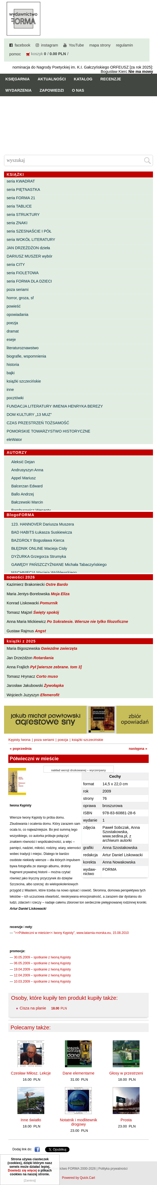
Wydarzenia (18, 90)
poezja (12, 323)
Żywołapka (54, 685)
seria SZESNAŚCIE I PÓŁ (29, 231)
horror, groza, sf (20, 298)
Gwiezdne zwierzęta (59, 648)
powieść (14, 306)
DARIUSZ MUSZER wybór (29, 256)
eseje (11, 339)
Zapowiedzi (52, 90)
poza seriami (18, 289)
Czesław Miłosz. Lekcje (31, 1073)
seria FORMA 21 (21, 198)
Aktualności (52, 79)
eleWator (14, 439)
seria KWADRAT (21, 181)
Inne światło (31, 1120)
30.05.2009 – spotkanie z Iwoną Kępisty (42, 957)
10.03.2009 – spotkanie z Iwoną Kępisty (42, 981)
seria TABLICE (19, 206)
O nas (78, 90)
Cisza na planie (33, 1008)
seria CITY (16, 264)
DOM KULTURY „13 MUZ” (29, 414)
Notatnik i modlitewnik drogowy (78, 1122)
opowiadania (17, 314)
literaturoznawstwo (23, 348)
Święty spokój (46, 612)
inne (10, 389)
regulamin (124, 45)
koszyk (37, 54)
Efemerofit (49, 695)
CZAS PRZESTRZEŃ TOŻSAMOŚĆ (38, 423)
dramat (13, 331)
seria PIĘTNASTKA (23, 189)
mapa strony (100, 45)
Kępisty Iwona (19, 740)
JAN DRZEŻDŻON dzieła (28, 248)
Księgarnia (17, 79)
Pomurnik (49, 603)
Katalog (83, 79)
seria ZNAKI (17, 223)
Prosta (126, 1120)
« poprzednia (20, 749)
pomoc (15, 54)
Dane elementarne (78, 1073)
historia (13, 364)
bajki (11, 373)
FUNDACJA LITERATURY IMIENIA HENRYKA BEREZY (55, 406)
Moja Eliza (60, 594)
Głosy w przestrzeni (126, 1073)
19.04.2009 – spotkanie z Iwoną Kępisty (42, 969)
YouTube (76, 45)
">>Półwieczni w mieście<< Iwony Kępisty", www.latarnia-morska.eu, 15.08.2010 (71, 933)
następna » (138, 749)
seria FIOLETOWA (23, 273)
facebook (22, 45)
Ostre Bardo (57, 584)
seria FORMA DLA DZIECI (29, 281)
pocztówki (15, 398)
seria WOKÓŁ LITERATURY (31, 239)
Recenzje (110, 79)
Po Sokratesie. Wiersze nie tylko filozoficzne (87, 621)
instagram (49, 45)
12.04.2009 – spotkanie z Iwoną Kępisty (42, 975)
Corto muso (47, 676)
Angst (40, 631)
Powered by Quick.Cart (78, 1178)
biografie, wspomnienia (26, 356)
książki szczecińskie (24, 381)
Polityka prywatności (112, 1168)
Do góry (151, 1165)
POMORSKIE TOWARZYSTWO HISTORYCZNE (48, 431)
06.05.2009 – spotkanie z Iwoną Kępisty (42, 963)
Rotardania (44, 658)
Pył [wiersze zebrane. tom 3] (56, 667)
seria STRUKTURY (23, 214)
